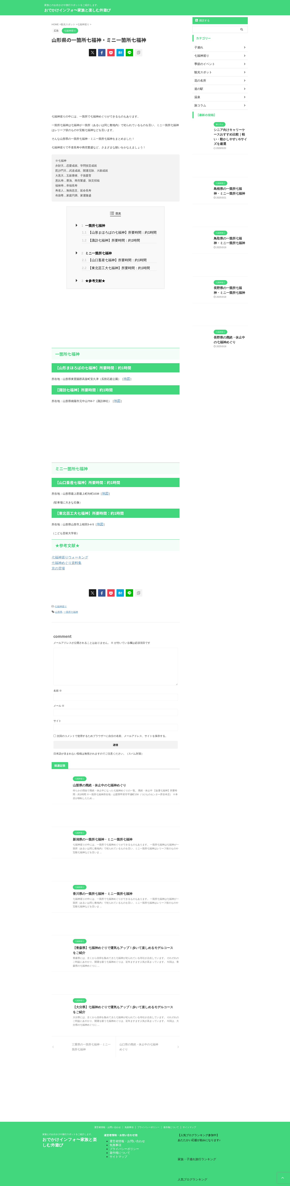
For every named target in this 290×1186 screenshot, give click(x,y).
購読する (202, 20)
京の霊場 (57, 559)
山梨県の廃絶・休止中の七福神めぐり (98, 775)
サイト (57, 710)
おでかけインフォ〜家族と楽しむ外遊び (77, 10)
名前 (57, 680)
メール (59, 695)
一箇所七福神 (97, 225)
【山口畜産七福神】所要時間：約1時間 (115, 256)
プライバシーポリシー (148, 1117)
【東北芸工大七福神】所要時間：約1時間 (116, 263)
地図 (126, 373)
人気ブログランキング (191, 1169)
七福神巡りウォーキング (67, 549)
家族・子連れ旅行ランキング (194, 1149)
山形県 (58, 602)
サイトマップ (189, 1117)
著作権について (171, 1117)
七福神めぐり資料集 (64, 554)
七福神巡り (61, 597)
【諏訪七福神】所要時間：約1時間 (112, 238)
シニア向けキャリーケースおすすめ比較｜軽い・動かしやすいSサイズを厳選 (230, 133)
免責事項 (129, 1117)
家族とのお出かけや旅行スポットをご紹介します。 (67, 1124)
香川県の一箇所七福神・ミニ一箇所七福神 (101, 883)
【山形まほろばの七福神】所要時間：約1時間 (119, 231)
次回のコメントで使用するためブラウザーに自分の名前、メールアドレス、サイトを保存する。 (112, 726)
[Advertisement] (116, 313)
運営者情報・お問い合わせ (107, 1117)
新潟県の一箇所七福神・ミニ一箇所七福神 (101, 829)
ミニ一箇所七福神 (100, 250)
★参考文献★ (97, 276)
